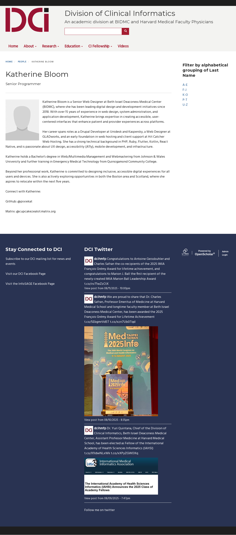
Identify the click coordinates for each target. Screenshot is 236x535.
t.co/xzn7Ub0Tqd (122, 322)
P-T (185, 100)
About (30, 46)
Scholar (204, 253)
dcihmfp (100, 259)
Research (50, 46)
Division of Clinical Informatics (120, 13)
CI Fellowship (100, 46)
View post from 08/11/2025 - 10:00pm (107, 288)
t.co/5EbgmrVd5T (96, 322)
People (22, 62)
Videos (123, 46)
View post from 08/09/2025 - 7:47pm (107, 498)
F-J (185, 90)
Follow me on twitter (99, 510)
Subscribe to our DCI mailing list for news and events (38, 261)
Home (13, 46)
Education (74, 46)
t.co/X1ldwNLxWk (97, 453)
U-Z (185, 105)
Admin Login (225, 253)
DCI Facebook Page (32, 274)
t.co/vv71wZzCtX (96, 284)
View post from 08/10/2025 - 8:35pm (106, 420)
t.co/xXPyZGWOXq (124, 453)
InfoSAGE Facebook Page (36, 284)
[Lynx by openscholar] (188, 253)
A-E (185, 85)
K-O (185, 95)
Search (126, 31)
